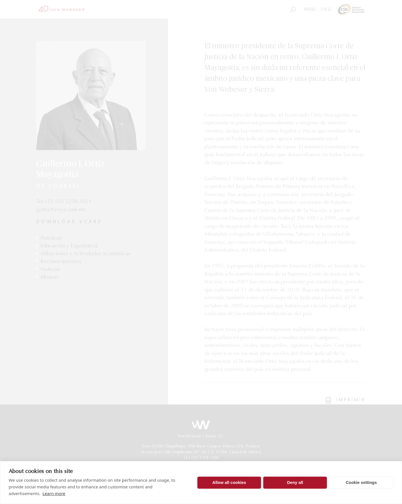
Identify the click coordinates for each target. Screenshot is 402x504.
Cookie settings (361, 482)
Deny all (295, 482)
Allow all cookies (229, 482)
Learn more (53, 493)
